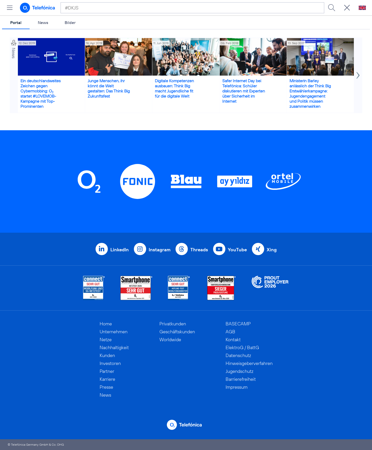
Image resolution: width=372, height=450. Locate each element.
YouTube (237, 250)
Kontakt (233, 339)
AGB (230, 332)
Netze (106, 339)
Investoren (110, 363)
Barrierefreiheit (241, 379)
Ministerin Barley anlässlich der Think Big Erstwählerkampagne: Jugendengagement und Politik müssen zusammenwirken (310, 93)
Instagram (159, 250)
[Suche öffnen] (347, 7)
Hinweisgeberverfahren (249, 363)
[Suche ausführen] (331, 7)
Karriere (107, 379)
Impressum (237, 387)
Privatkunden (172, 324)
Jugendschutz (239, 371)
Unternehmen (113, 332)
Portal (15, 22)
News (43, 22)
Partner (107, 371)
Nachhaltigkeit (114, 347)
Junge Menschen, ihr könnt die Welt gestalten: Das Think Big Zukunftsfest (109, 88)
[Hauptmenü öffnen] (9, 7)
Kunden (107, 355)
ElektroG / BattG (242, 347)
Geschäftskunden (177, 332)
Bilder (70, 22)
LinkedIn (119, 250)
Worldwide (170, 339)
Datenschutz (238, 355)
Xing (272, 250)
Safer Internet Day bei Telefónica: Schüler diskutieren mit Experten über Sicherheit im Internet (243, 91)
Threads (199, 250)
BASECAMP (238, 324)
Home (106, 324)
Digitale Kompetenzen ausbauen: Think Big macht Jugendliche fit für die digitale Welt (174, 88)
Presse (106, 387)
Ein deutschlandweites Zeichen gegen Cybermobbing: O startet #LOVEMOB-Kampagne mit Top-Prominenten (40, 93)
